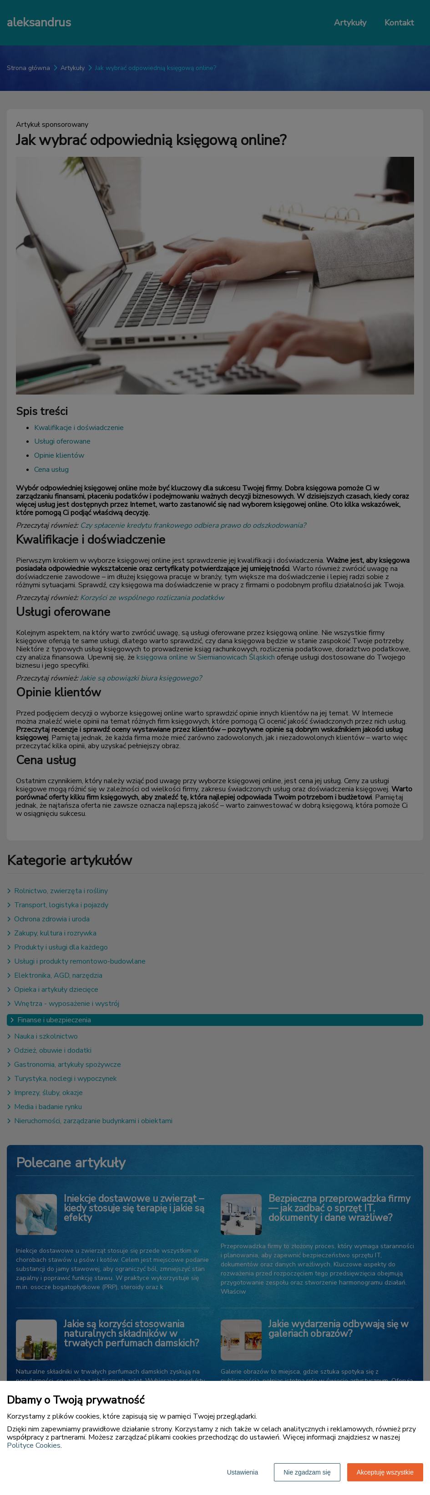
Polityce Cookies (34, 1445)
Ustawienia (242, 1472)
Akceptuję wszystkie (385, 1472)
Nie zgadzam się (307, 1472)
